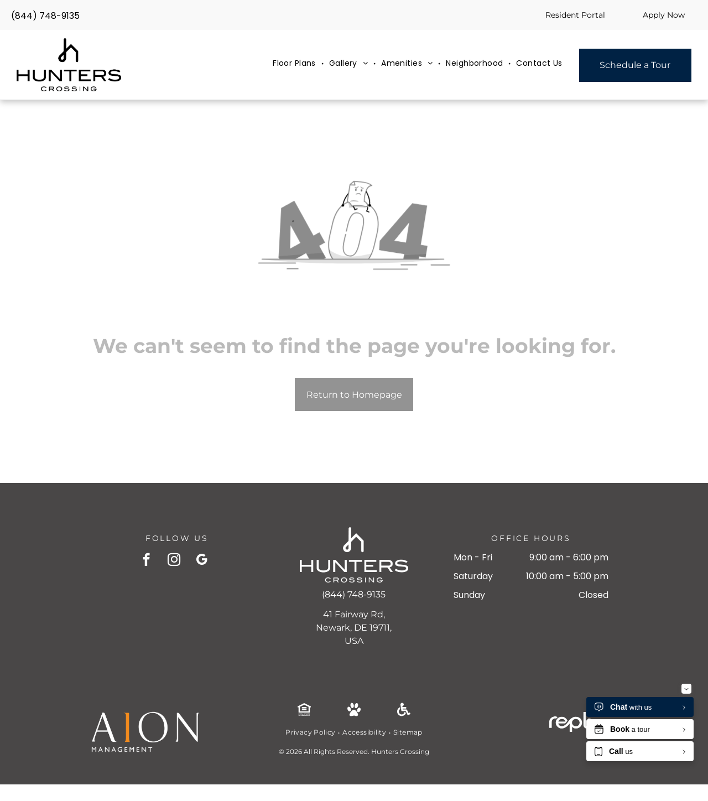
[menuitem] (295, 63)
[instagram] (174, 561)
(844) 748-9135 (45, 15)
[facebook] (146, 561)
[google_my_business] (201, 561)
